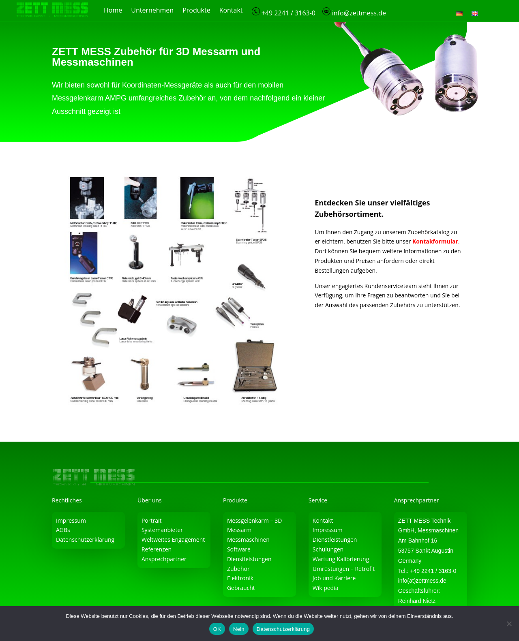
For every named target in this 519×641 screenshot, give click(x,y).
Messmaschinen (248, 539)
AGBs (63, 530)
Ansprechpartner (164, 559)
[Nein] (509, 624)
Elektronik (240, 578)
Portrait (152, 520)
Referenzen (157, 549)
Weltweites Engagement (173, 539)
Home (113, 11)
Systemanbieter (162, 530)
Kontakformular (435, 241)
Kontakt (231, 11)
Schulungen (328, 549)
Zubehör (238, 569)
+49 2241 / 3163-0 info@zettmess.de (319, 12)
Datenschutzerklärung (85, 539)
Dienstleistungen (249, 559)
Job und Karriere (334, 578)
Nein (238, 629)
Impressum (71, 520)
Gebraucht (241, 588)
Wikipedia (326, 588)
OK (217, 629)
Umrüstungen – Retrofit (344, 569)
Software (239, 549)
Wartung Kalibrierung (341, 559)
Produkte (196, 11)
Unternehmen (152, 11)
